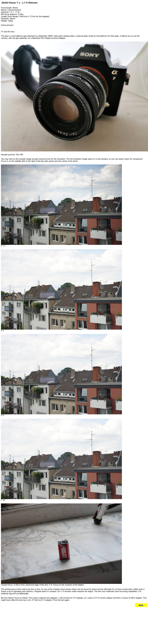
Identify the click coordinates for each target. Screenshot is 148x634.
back (141, 605)
